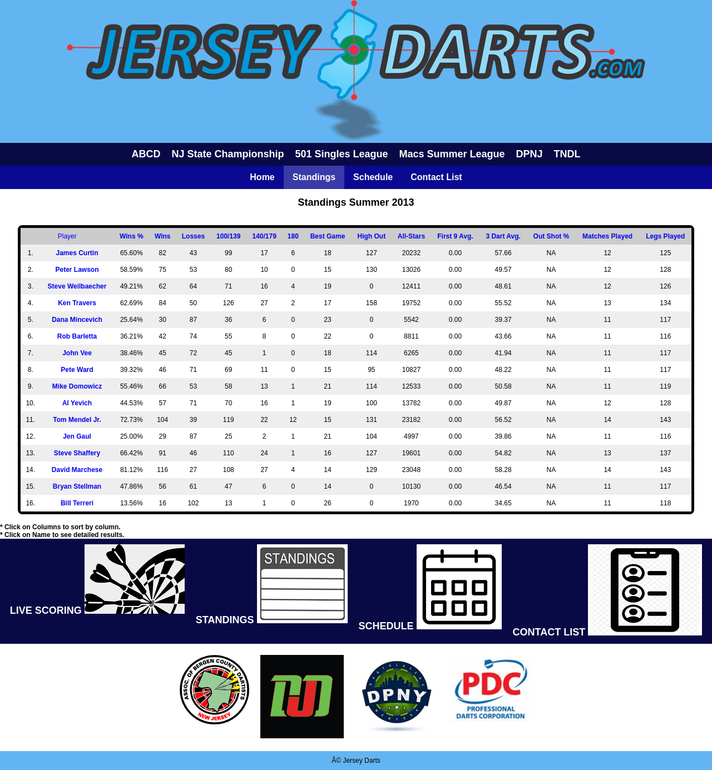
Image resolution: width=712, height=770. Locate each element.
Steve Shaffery (77, 453)
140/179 (264, 236)
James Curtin (77, 253)
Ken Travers (77, 303)
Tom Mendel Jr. (77, 420)
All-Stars (411, 236)
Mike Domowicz (77, 386)
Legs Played (665, 236)
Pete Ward (77, 370)
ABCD (145, 154)
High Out (372, 236)
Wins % (132, 236)
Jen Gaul (77, 436)
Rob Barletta (77, 336)
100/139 (228, 236)
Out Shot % (551, 236)
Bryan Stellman (77, 486)
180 (293, 236)
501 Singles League (341, 154)
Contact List (436, 177)
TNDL (567, 154)
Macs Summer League (452, 154)
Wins (163, 236)
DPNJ (529, 154)
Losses (193, 236)
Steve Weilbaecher (77, 286)
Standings (314, 177)
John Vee (77, 353)
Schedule (373, 177)
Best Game (327, 236)
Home (262, 177)
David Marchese (77, 470)
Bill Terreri (77, 503)
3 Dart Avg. (503, 236)
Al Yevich (77, 403)
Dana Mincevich (77, 320)
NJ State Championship (227, 154)
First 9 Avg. (455, 236)
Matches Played (607, 236)
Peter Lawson (76, 270)
